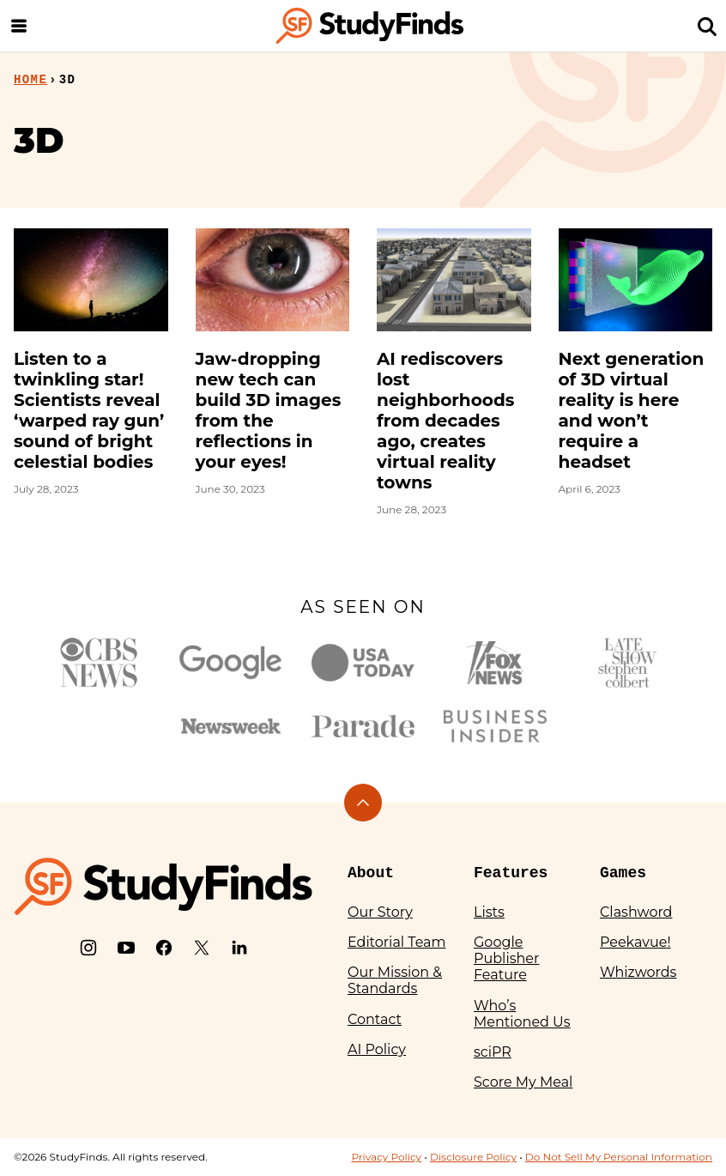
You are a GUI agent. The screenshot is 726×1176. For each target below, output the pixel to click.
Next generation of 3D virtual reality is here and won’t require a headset (632, 410)
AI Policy (377, 1049)
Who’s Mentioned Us (522, 1013)
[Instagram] (88, 948)
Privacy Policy (386, 1156)
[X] (202, 948)
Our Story (380, 912)
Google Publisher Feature (506, 958)
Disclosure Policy (473, 1156)
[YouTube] (126, 948)
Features (511, 873)
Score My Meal (523, 1082)
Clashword (636, 912)
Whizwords (638, 972)
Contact (375, 1019)
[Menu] (19, 26)
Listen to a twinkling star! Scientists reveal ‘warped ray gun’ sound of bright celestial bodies (89, 410)
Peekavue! (635, 942)
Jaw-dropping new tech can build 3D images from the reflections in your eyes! (269, 410)
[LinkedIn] (239, 948)
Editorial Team (397, 942)
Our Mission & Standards (395, 980)
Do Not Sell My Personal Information (618, 1156)
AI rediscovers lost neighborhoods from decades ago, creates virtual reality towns (445, 421)
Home (30, 80)
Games (623, 873)
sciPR (492, 1052)
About (371, 873)
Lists (489, 912)
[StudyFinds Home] (369, 26)
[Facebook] (164, 948)
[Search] (707, 26)
